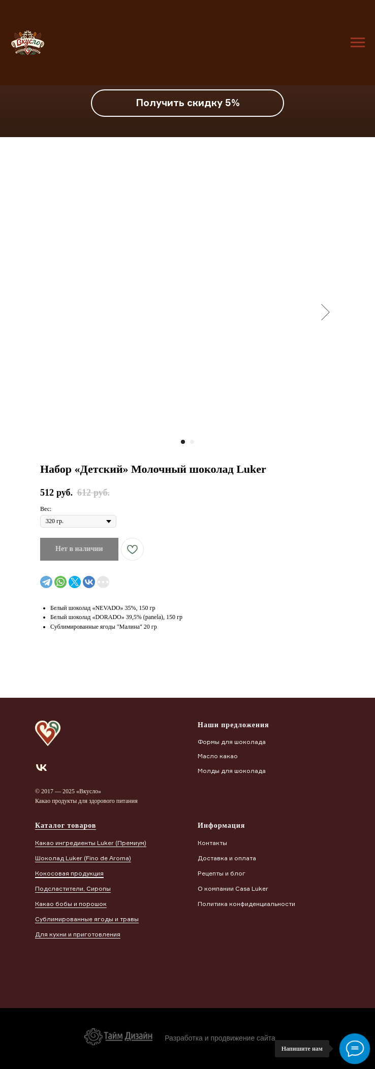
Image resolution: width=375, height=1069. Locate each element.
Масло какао (218, 756)
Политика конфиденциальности (246, 904)
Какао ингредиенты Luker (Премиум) (90, 843)
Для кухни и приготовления (77, 934)
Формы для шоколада (232, 742)
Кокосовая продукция (69, 873)
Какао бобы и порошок (71, 904)
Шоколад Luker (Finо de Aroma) (83, 858)
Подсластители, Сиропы (73, 888)
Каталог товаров (65, 825)
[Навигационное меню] (358, 43)
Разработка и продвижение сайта (220, 1038)
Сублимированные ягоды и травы (87, 919)
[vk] (41, 767)
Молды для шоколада (232, 770)
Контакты (212, 843)
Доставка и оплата (227, 858)
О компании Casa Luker (233, 888)
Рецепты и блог (221, 873)
